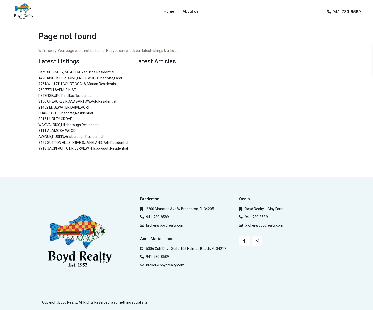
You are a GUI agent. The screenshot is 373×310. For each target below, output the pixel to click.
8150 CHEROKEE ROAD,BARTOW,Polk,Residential (77, 101)
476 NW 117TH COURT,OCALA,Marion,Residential (77, 84)
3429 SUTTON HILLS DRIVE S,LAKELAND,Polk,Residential (83, 143)
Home (169, 11)
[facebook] (244, 241)
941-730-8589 (346, 11)
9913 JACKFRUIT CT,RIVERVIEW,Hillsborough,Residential (83, 148)
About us (191, 11)
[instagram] (257, 241)
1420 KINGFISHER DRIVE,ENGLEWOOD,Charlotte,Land (80, 78)
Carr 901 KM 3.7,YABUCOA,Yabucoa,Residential (76, 72)
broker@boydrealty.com (165, 225)
